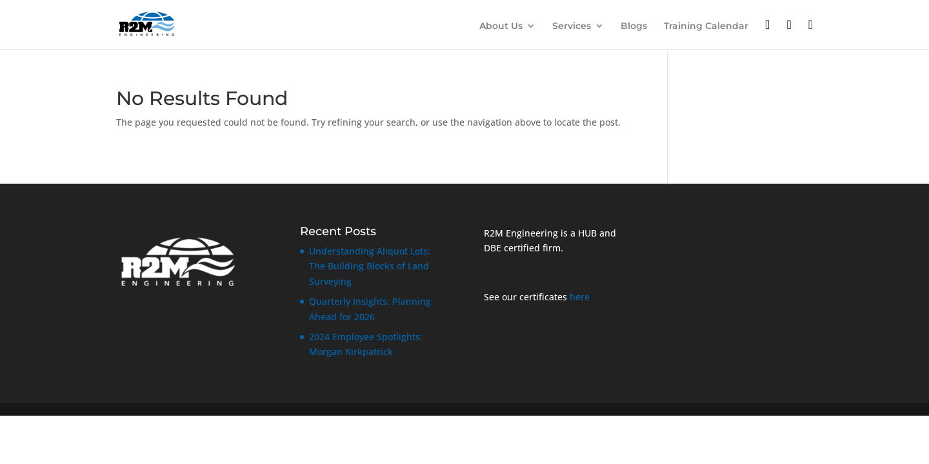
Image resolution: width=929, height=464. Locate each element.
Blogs (634, 26)
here (580, 297)
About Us (501, 26)
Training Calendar (706, 26)
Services (571, 26)
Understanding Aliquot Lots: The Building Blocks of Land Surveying (369, 266)
